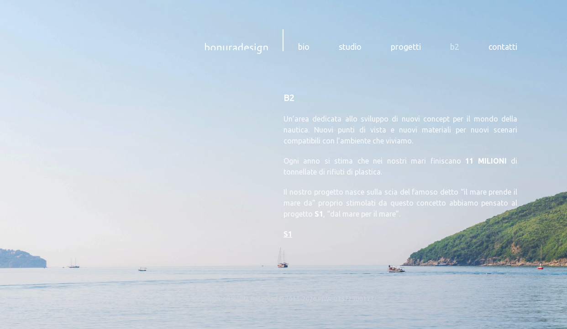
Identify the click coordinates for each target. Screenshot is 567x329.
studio (350, 46)
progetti (406, 46)
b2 (454, 46)
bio (304, 46)
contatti (502, 46)
